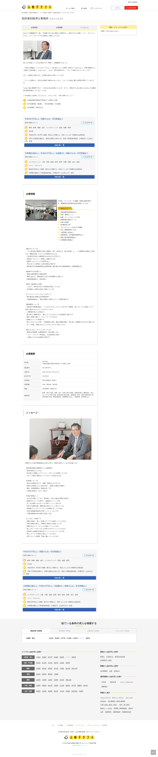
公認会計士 (109, 656)
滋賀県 (38, 680)
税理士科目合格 (120, 656)
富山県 (44, 663)
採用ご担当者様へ (133, 2)
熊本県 (56, 691)
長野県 (68, 663)
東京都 (68, 668)
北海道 (45, 12)
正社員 (104, 682)
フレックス (129, 697)
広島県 (56, 685)
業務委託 (104, 686)
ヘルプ (53, 725)
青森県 (57, 638)
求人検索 (84, 8)
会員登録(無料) (131, 8)
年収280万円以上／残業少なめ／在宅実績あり (44, 119)
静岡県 (44, 674)
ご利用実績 (69, 725)
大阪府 (50, 680)
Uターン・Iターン (118, 697)
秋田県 (75, 638)
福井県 (56, 663)
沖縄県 (81, 691)
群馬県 (50, 668)
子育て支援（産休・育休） (109, 705)
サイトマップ (80, 725)
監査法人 (117, 671)
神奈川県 (74, 668)
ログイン (118, 8)
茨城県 (38, 668)
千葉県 (62, 668)
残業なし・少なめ (106, 708)
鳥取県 (38, 685)
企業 (110, 671)
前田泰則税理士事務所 (68, 12)
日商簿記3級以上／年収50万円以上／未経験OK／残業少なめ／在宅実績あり (56, 153)
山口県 (62, 685)
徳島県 (68, 685)
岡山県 (50, 685)
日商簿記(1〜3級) (105, 660)
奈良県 (62, 680)
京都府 (44, 680)
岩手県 (63, 638)
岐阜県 (38, 674)
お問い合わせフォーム (79, 745)
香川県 (74, 685)
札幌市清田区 (57, 12)
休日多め (103, 701)
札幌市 (50, 12)
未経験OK (108, 712)
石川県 (50, 663)
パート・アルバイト (126, 682)
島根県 (44, 685)
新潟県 (38, 663)
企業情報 (34, 27)
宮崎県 (68, 691)
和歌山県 (68, 680)
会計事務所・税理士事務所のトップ (32, 12)
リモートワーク (105, 697)
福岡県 (38, 691)
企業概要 (59, 27)
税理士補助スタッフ (31, 122)
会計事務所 (104, 671)
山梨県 (62, 663)
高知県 (85, 685)
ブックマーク (97, 8)
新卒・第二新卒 (124, 705)
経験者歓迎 (116, 712)
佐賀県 (44, 691)
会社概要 (60, 725)
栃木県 (44, 668)
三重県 (56, 674)
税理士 (102, 656)
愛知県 (50, 674)
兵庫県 (56, 680)
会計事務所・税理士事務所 (116, 701)
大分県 (62, 691)
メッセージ (84, 27)
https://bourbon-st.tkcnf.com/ (50, 372)
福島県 (88, 638)
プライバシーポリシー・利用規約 (97, 725)
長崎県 (50, 691)
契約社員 (113, 682)
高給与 (130, 708)
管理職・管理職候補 (120, 708)
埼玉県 (56, 668)
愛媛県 (79, 685)
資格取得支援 (126, 712)
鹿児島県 (74, 691)
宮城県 (69, 638)
